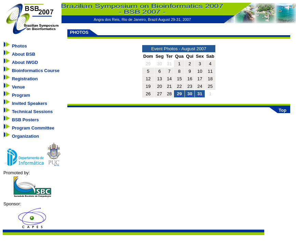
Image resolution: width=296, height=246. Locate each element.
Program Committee (33, 128)
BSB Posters (25, 119)
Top (282, 110)
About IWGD (25, 62)
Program (21, 95)
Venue (18, 87)
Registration (25, 78)
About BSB (24, 54)
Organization (25, 136)
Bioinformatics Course (35, 70)
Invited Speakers (29, 103)
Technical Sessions (32, 111)
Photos (19, 46)
